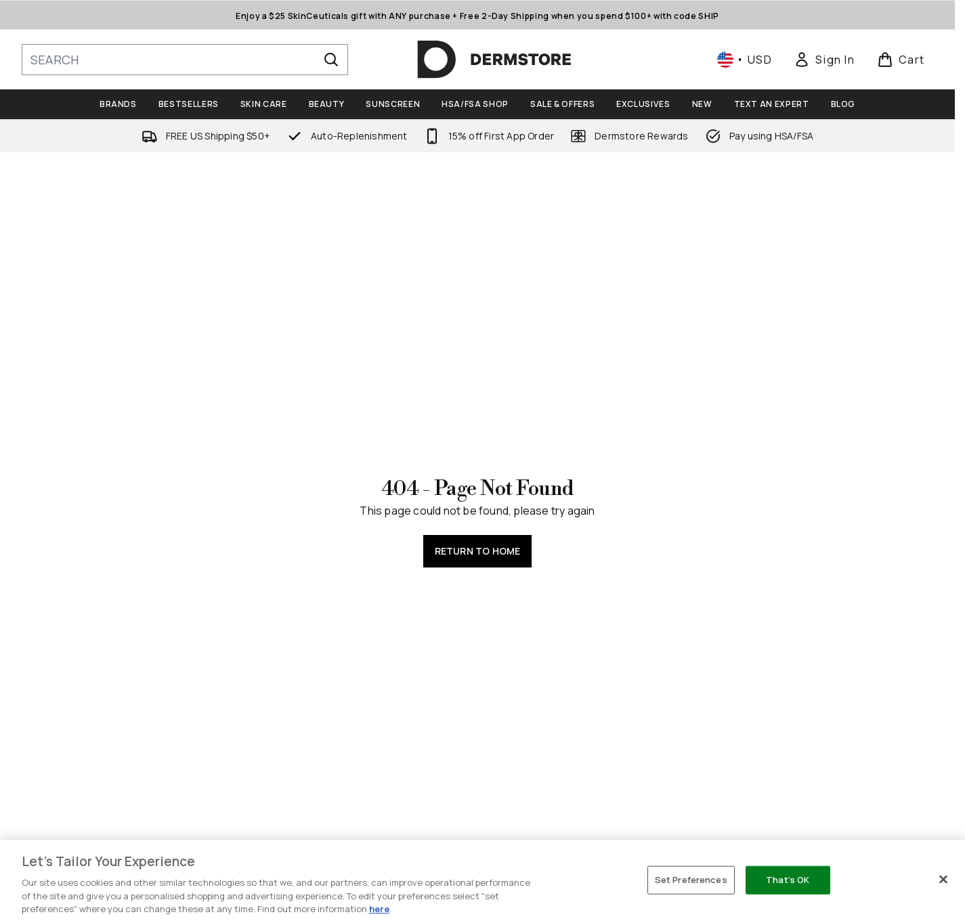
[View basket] (901, 59)
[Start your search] (184, 59)
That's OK (787, 880)
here (379, 909)
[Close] (943, 880)
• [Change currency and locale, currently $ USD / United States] (744, 59)
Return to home (478, 550)
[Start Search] (331, 59)
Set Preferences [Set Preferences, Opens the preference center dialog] (691, 880)
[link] (824, 59)
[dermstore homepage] (494, 60)
